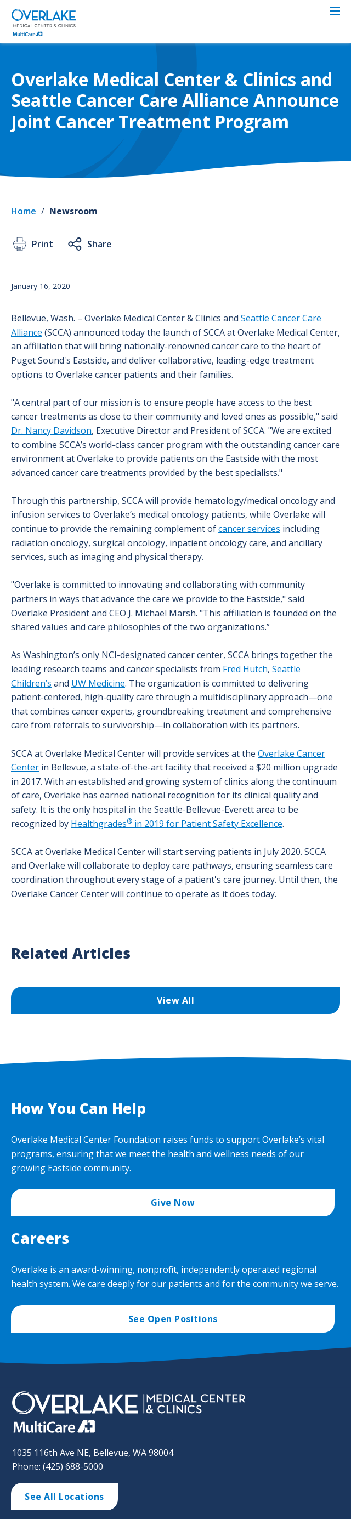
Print (32, 244)
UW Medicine (98, 683)
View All (175, 1000)
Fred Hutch (245, 669)
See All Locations (64, 1496)
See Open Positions (173, 1319)
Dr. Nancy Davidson (51, 430)
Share (89, 244)
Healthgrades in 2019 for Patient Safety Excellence (176, 824)
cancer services (249, 529)
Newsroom (73, 211)
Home (23, 211)
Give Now (173, 1203)
